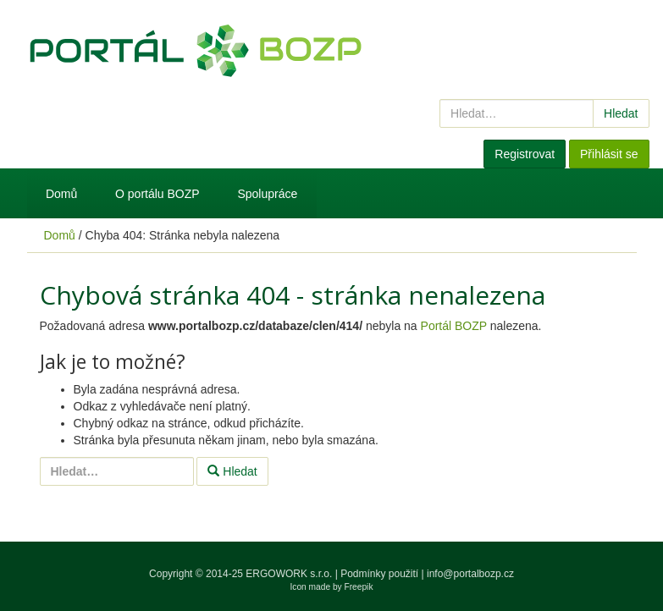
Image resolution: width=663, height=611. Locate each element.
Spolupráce (267, 194)
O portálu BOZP (157, 194)
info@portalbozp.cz (470, 574)
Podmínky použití (379, 574)
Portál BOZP (454, 326)
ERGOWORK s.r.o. (290, 574)
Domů (61, 194)
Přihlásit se (609, 154)
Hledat (621, 113)
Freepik (359, 587)
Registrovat (524, 154)
